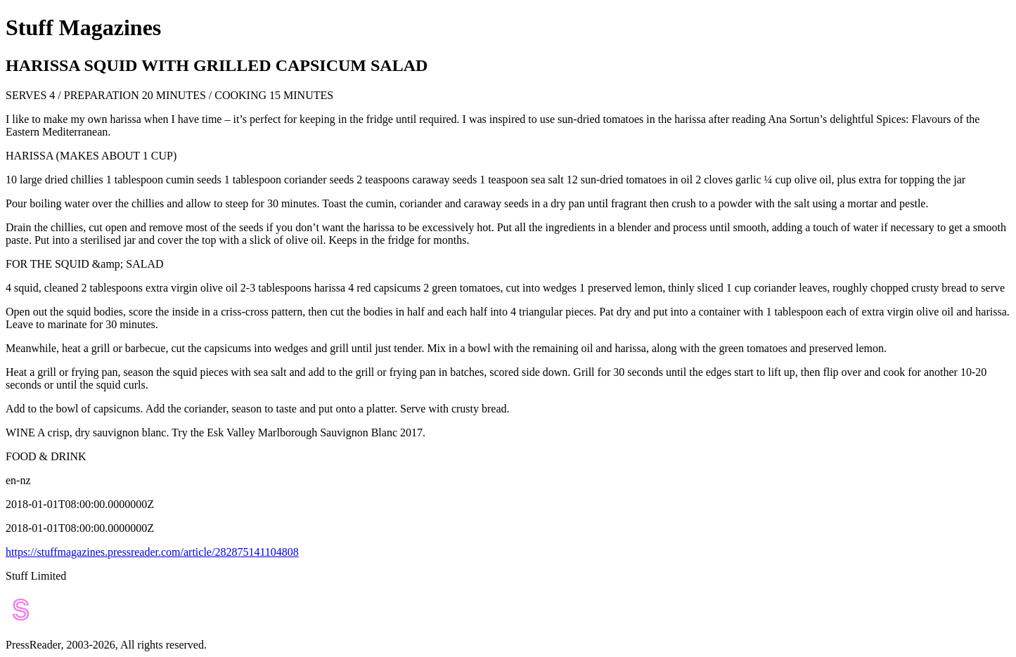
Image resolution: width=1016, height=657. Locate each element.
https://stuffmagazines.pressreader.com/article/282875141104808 (152, 552)
